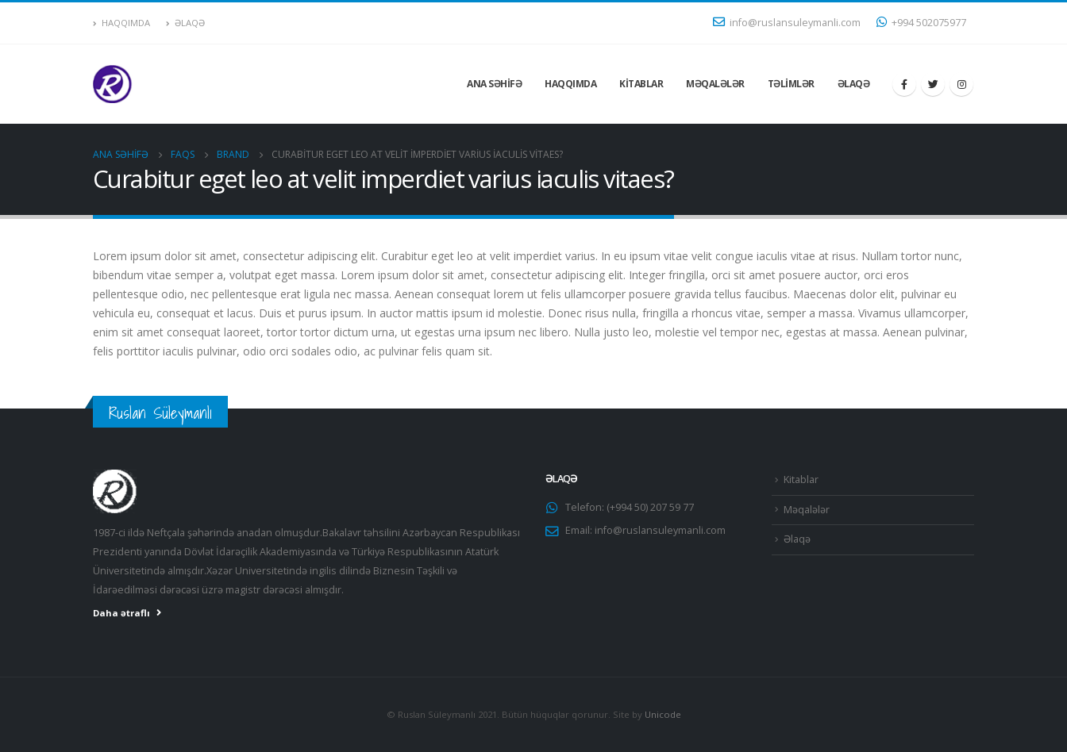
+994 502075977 (921, 22)
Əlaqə (185, 23)
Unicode (663, 714)
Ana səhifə (494, 83)
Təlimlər (791, 83)
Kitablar (641, 83)
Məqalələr (715, 83)
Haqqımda (121, 23)
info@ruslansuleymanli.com (787, 22)
